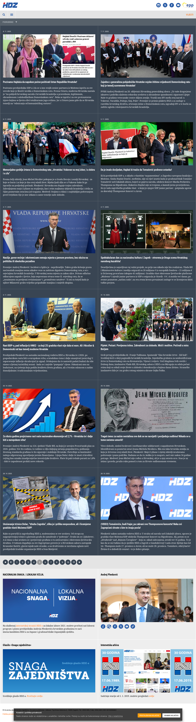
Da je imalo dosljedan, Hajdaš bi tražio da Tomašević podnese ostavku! (136, 169)
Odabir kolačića (171, 715)
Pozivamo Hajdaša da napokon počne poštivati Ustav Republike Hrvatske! (40, 82)
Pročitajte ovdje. (35, 696)
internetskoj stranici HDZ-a (29, 625)
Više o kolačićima (115, 716)
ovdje (151, 696)
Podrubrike (8, 22)
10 (68, 562)
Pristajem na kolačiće (149, 715)
